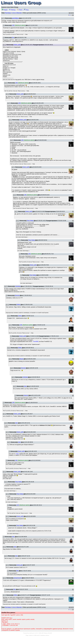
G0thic (18, 304)
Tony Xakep (30, 220)
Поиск (19, 10)
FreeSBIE (35, 341)
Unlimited (17, 286)
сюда (17, 453)
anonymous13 (18, 578)
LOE (13, 25)
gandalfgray (15, 18)
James (20, 315)
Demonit (17, 295)
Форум (4, 10)
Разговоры (8, 13)
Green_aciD (17, 44)
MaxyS (21, 359)
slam (25, 386)
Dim (13, 37)
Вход (26, 10)
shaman (26, 395)
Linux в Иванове (17, 13)
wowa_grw (20, 565)
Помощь (12, 10)
